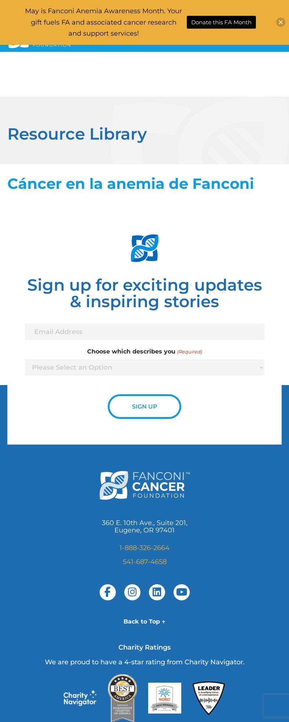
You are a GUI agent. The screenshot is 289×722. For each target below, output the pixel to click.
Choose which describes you (144, 352)
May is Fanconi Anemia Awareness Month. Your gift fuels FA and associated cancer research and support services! (103, 22)
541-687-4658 (145, 562)
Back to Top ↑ (144, 621)
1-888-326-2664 (144, 548)
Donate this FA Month (221, 22)
